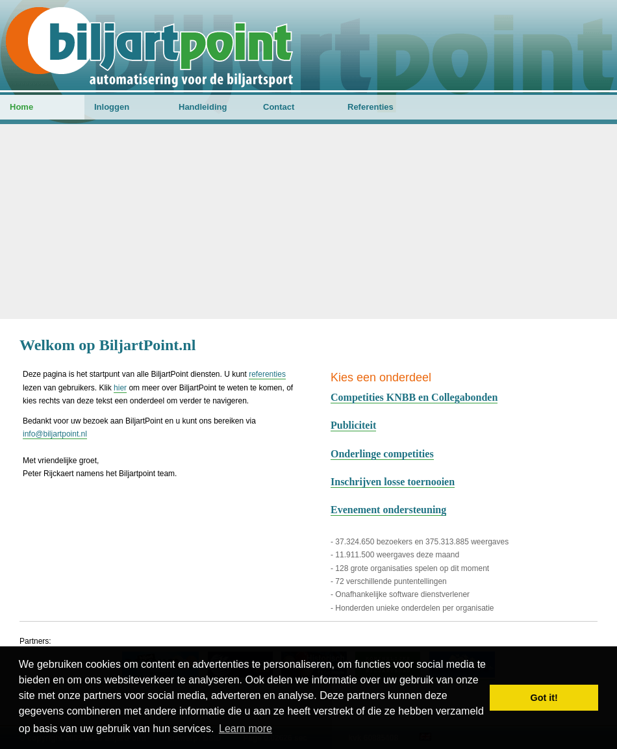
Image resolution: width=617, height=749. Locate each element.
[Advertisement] (308, 221)
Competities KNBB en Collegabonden (414, 397)
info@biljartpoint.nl (55, 433)
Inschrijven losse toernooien (393, 481)
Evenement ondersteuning (388, 509)
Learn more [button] (245, 728)
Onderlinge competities (382, 453)
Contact (278, 107)
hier (120, 387)
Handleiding (203, 107)
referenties (267, 374)
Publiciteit (353, 425)
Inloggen (111, 107)
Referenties (370, 107)
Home (21, 107)
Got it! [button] (544, 697)
